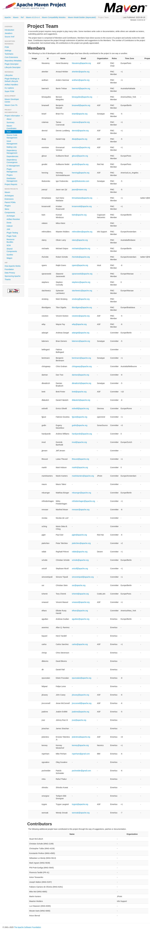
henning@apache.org (80, 173)
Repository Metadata (13, 61)
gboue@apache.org (80, 156)
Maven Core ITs (11, 105)
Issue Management (12, 142)
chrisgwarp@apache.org (82, 366)
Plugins (10, 175)
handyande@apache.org (82, 434)
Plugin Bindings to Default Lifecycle (12, 80)
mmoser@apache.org (80, 510)
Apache (8, 17)
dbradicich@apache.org (81, 383)
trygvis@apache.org (80, 804)
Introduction (9, 30)
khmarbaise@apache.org (82, 198)
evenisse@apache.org (81, 147)
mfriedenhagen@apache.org (83, 501)
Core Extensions (11, 57)
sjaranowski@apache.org (82, 274)
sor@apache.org (78, 585)
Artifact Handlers (11, 85)
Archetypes (9, 196)
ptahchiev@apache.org (81, 543)
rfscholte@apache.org (81, 257)
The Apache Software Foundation (27, 927)
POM (7, 47)
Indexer (10, 226)
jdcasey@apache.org (80, 695)
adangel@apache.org (80, 333)
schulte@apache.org (80, 560)
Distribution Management (12, 179)
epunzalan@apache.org (81, 678)
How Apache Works (12, 266)
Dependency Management (12, 151)
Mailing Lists (12, 147)
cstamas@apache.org (81, 122)
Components (14, 212)
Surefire (10, 255)
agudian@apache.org (80, 619)
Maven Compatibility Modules (54, 17)
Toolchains (9, 54)
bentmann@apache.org (81, 358)
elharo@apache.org (80, 611)
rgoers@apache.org (80, 265)
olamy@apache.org (80, 240)
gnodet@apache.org (80, 164)
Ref (22, 17)
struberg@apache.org (81, 299)
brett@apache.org (79, 392)
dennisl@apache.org (80, 131)
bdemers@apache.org (81, 341)
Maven (15, 17)
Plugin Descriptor (12, 64)
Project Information (14, 116)
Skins (7, 209)
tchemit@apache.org (80, 594)
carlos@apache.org (80, 644)
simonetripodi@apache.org (83, 577)
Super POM (9, 91)
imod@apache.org (79, 442)
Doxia (9, 223)
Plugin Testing (12, 233)
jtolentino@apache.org (81, 737)
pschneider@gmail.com (81, 771)
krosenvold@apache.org (82, 206)
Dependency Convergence (12, 161)
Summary (10, 122)
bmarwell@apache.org (81, 105)
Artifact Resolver (13, 219)
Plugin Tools (11, 236)
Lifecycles (9, 75)
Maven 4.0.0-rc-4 (33, 17)
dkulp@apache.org (79, 139)
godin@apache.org (79, 425)
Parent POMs (10, 202)
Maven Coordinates (11, 127)
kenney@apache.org (80, 745)
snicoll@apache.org (80, 568)
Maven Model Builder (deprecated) (82, 17)
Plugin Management (12, 170)
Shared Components (12, 250)
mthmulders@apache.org (82, 232)
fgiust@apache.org (79, 417)
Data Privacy (10, 273)
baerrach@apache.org (81, 88)
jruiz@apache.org (79, 720)
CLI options (9, 88)
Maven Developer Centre (12, 100)
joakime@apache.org (80, 712)
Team (9, 132)
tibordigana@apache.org (82, 307)
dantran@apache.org (80, 375)
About (9, 119)
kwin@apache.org (79, 215)
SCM (9, 245)
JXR (8, 229)
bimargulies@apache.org (82, 97)
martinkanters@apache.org (83, 476)
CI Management (13, 166)
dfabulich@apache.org (81, 400)
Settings (8, 50)
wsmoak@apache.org (81, 813)
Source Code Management (12, 136)
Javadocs (8, 33)
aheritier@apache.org (80, 72)
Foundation (9, 269)
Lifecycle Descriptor (12, 67)
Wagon (9, 258)
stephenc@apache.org (81, 282)
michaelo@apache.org (81, 248)
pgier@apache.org (79, 535)
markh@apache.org (80, 467)
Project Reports (14, 184)
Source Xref (9, 37)
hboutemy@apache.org (81, 63)
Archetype (11, 216)
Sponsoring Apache (12, 276)
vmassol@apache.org (81, 602)
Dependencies (12, 156)
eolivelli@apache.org (80, 408)
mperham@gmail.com (81, 754)
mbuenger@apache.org (81, 493)
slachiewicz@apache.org (82, 291)
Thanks (8, 279)
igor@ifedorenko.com (80, 181)
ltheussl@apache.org (80, 459)
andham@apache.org (80, 80)
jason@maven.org (79, 190)
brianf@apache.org (79, 114)
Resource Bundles (10, 240)
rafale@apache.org (79, 552)
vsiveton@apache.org (81, 316)
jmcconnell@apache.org (81, 703)
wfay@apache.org (79, 324)
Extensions (9, 199)
